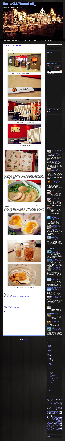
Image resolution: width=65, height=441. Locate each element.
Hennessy (59, 403)
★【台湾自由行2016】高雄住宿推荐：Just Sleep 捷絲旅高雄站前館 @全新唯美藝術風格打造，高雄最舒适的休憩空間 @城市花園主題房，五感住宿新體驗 (56, 269)
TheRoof (56, 410)
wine (57, 430)
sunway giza (58, 427)
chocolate (51, 413)
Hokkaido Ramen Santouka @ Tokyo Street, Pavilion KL (53, 378)
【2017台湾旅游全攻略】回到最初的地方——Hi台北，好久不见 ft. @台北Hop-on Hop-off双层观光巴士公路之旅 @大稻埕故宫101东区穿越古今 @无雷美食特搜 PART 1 (56, 289)
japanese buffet (51, 417)
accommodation (53, 411)
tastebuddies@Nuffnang (50, 428)
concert (52, 414)
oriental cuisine (50, 422)
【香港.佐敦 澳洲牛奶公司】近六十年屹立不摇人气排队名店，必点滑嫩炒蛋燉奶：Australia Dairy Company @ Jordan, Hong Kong (56, 199)
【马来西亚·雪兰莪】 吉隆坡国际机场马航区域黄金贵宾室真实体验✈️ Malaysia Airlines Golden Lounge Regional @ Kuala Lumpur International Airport (56, 182)
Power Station (52, 407)
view (52, 429)
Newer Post (6, 336)
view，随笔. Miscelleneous (58, 429)
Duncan (49, 111)
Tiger (59, 410)
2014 (49, 358)
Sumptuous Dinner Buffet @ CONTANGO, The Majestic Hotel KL (56, 322)
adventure (58, 411)
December (50, 359)
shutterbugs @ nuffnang (57, 426)
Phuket (49, 407)
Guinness (58, 402)
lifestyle (15, 307)
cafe (47, 413)
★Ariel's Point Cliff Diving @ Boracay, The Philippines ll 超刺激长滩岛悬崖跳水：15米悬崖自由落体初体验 (56, 260)
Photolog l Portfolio (42, 40)
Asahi (52, 399)
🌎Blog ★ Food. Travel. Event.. (17, 40)
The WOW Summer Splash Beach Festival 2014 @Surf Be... (54, 384)
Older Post (43, 336)
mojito (55, 420)
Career (58, 399)
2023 (49, 346)
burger (60, 412)
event (54, 415)
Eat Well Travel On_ (19, 4)
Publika (57, 407)
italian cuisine (60, 416)
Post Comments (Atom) (26, 339)
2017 (49, 354)
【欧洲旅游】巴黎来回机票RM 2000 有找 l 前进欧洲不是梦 (55, 306)
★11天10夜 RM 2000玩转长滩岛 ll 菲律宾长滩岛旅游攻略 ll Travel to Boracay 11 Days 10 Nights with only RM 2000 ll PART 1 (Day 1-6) (56, 251)
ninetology (54, 421)
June (50, 367)
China (61, 400)
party (61, 422)
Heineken (55, 403)
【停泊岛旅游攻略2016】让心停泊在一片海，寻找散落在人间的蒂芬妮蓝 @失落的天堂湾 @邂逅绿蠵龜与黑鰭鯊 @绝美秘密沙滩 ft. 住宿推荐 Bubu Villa (56, 329)
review (18, 307)
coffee (48, 414)
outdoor (56, 422)
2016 (49, 355)
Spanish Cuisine (54, 409)
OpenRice (58, 406)
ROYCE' (49, 408)
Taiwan (48, 410)
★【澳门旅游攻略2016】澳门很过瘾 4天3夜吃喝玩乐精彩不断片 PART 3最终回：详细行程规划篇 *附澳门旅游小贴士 (56, 297)
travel (48, 429)
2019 (49, 351)
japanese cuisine (11, 307)
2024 (49, 345)
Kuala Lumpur (54, 405)
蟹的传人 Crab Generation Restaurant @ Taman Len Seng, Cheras (56, 208)
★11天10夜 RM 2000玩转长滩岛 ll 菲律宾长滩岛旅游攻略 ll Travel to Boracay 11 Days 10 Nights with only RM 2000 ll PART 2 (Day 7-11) (56, 314)
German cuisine (54, 402)
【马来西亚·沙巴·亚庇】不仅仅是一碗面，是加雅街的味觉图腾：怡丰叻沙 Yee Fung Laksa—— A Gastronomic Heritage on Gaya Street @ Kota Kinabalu (56, 218)
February (50, 372)
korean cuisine (49, 418)
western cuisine (51, 430)
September (50, 363)
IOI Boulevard (55, 404)
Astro (55, 399)
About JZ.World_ (7, 40)
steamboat (52, 427)
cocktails (58, 413)
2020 (49, 350)
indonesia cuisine (54, 416)
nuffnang (58, 421)
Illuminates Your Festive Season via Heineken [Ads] (54, 380)
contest (56, 414)
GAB (49, 402)
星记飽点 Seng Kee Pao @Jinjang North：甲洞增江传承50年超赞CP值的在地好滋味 (56, 191)
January (50, 373)
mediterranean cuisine (50, 420)
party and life (51, 423)
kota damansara (54, 418)
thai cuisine (58, 428)
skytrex (48, 427)
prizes (53, 425)
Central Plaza (57, 400)
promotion (57, 425)
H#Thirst (48, 403)
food (7, 307)
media (58, 419)
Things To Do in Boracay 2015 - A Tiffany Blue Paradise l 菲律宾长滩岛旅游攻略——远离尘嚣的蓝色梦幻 (56, 279)
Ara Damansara (49, 399)
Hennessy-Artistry (49, 404)
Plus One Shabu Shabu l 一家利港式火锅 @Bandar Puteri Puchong (54, 386)
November (50, 360)
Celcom (54, 400)
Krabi (59, 404)
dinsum (50, 415)
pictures (54, 424)
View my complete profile (50, 112)
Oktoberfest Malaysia (50, 406)
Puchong (60, 407)
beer (53, 412)
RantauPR (56, 408)
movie (59, 420)
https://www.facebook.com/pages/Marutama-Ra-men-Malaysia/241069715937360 (17, 296)
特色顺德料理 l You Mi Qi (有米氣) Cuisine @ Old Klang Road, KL (56, 161)
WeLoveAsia (48, 411)
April (49, 369)
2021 (49, 349)
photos (48, 424)
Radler (52, 408)
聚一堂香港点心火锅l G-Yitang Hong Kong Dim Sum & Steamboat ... (53, 375)
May (49, 368)
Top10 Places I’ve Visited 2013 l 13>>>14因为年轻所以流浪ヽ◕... (54, 390)
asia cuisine (49, 412)
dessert (60, 414)
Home (25, 336)
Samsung (59, 408)
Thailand (52, 410)
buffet (56, 412)
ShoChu (50, 409)
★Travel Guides (27, 40)
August (50, 364)
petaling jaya (58, 423)
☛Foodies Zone (34, 40)
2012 (49, 394)
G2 (61, 401)
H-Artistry (52, 403)
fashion (59, 415)
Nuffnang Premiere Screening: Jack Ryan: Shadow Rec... (54, 382)
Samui (48, 409)
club (55, 413)
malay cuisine (52, 419)
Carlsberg (50, 400)
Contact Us (50, 40)
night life (48, 421)
